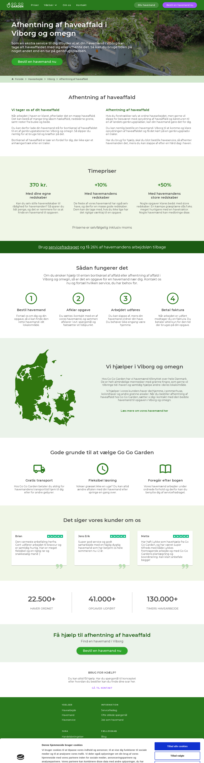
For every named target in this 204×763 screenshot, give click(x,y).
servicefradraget (64, 247)
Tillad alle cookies (177, 724)
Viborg (51, 79)
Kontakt (81, 5)
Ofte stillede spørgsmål (114, 715)
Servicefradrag (109, 710)
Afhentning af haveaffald (73, 79)
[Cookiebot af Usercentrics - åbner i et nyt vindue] (21, 756)
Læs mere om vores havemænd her (144, 410)
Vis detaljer (165, 756)
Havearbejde (35, 79)
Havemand (68, 715)
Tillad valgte (177, 733)
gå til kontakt (102, 688)
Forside (17, 79)
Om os (67, 5)
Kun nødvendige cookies (177, 742)
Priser (35, 5)
